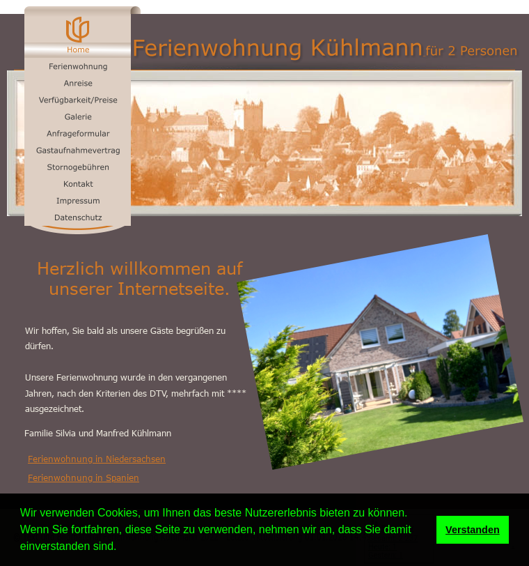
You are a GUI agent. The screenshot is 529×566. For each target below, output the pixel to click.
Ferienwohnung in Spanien (83, 477)
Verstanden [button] (472, 529)
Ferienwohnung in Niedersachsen (97, 459)
